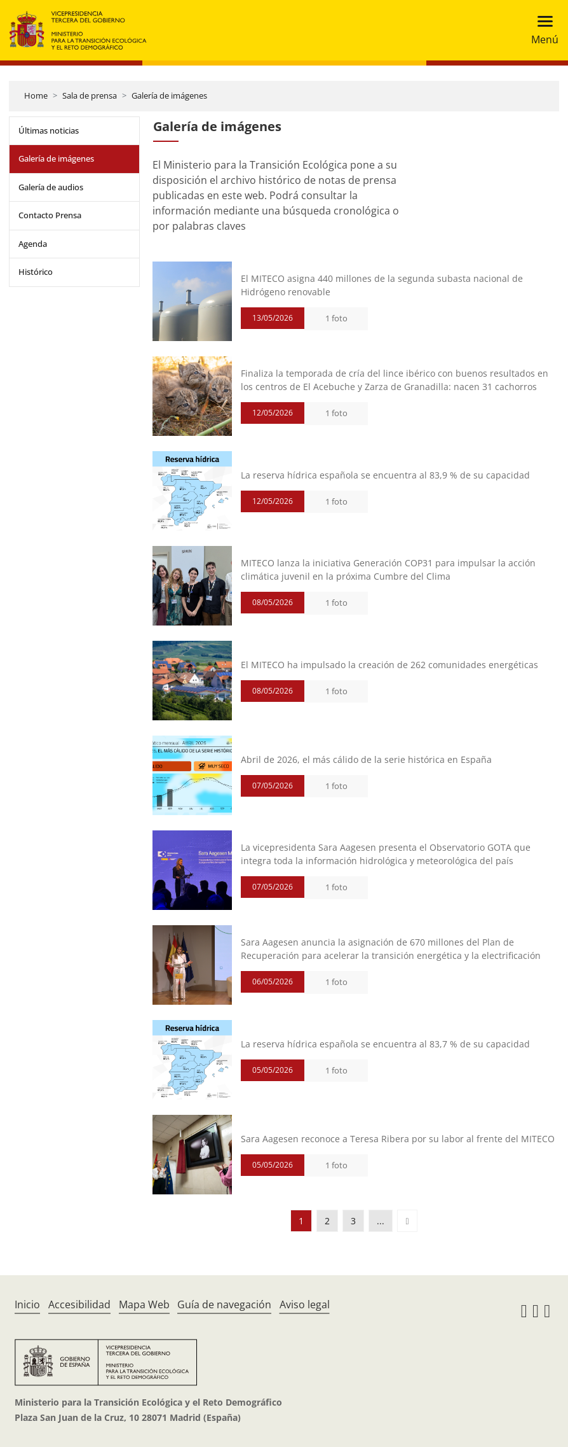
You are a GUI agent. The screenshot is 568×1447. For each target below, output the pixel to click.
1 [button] (301, 1221)
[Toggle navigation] (541, 30)
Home (36, 95)
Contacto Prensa (49, 215)
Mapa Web (144, 1304)
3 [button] (353, 1221)
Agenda (32, 243)
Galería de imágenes (169, 95)
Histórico (35, 271)
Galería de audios (50, 187)
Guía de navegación (224, 1304)
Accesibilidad (79, 1304)
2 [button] (327, 1221)
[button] (407, 1221)
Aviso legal (305, 1304)
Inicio (27, 1304)
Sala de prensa (89, 95)
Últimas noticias (48, 130)
